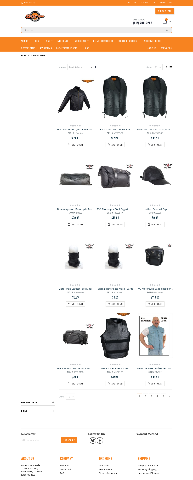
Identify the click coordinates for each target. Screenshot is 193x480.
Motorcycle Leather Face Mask (75, 207)
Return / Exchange (36, 351)
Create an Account (162, 2)
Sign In (145, 2)
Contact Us (131, 2)
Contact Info (66, 326)
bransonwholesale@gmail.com (36, 338)
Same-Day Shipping (147, 326)
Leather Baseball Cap (155, 168)
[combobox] (96, 30)
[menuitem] (87, 47)
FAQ (62, 330)
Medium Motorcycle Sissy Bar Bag (76, 246)
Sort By (62, 67)
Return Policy (105, 326)
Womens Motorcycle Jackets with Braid (79, 129)
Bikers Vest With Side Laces (115, 129)
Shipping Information (148, 322)
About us (64, 322)
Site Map (27, 351)
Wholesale (104, 322)
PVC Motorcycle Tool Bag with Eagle (117, 168)
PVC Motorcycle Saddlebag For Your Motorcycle (163, 207)
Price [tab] (24, 75)
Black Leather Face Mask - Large (115, 207)
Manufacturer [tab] (29, 67)
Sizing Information (108, 330)
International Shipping (148, 330)
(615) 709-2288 (28, 331)
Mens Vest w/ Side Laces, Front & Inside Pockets (163, 129)
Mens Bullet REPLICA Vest (115, 246)
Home (23, 55)
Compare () (27, 2)
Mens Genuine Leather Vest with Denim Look (162, 246)
